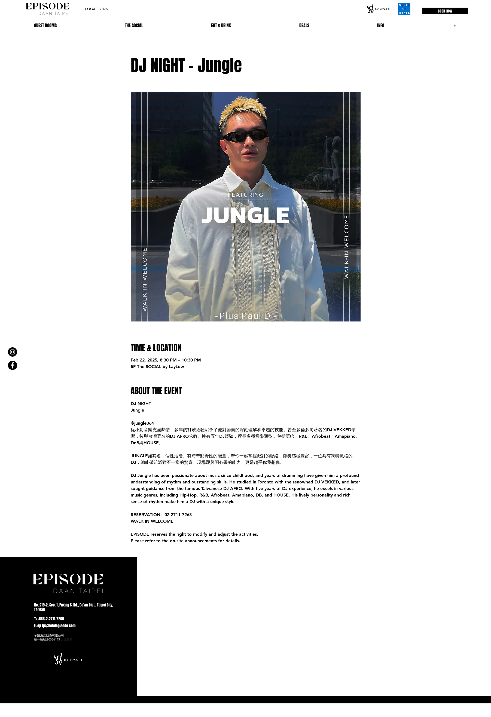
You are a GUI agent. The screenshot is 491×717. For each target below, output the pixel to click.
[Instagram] (12, 352)
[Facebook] (12, 365)
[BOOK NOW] (445, 11)
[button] (96, 9)
